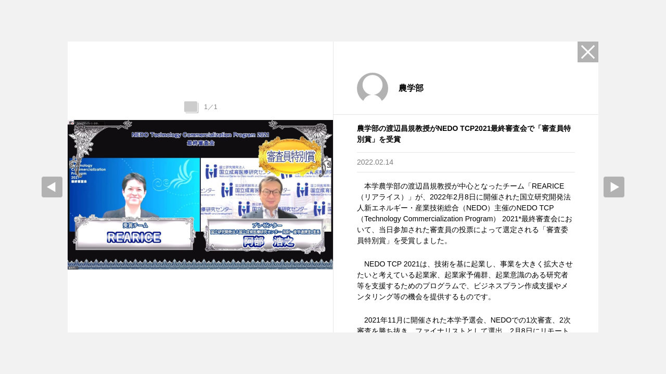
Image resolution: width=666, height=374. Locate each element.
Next (614, 187)
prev (52, 187)
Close (588, 52)
